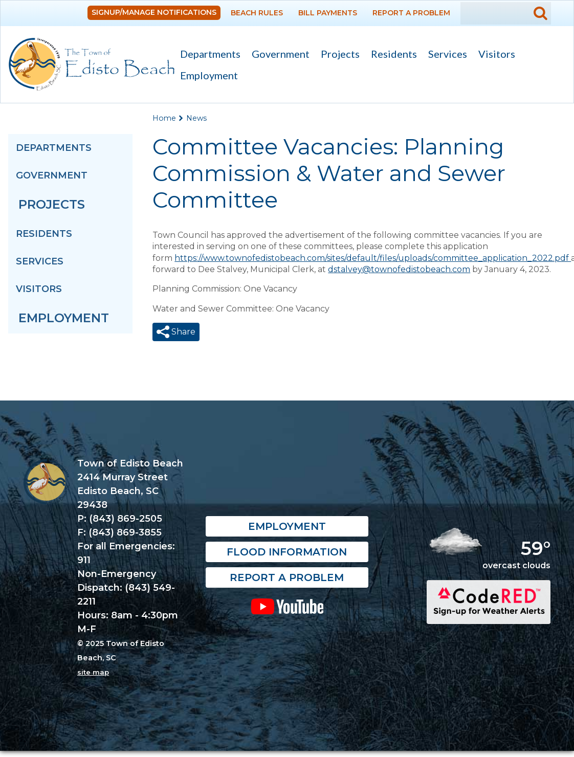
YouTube (287, 613)
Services (445, 55)
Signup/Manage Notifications (154, 12)
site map (93, 678)
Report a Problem (411, 12)
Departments (207, 55)
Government (278, 55)
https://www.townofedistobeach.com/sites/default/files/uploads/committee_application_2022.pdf (372, 258)
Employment (209, 75)
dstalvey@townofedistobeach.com (399, 269)
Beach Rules (257, 12)
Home (164, 118)
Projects (340, 54)
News (196, 118)
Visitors (494, 55)
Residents (391, 55)
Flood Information (287, 558)
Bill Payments (327, 12)
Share (182, 332)
